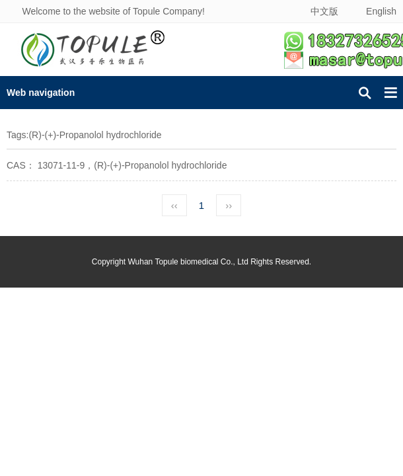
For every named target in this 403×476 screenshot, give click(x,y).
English (381, 11)
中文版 (324, 11)
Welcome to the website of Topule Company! (113, 11)
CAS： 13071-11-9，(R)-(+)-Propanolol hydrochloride (117, 165)
